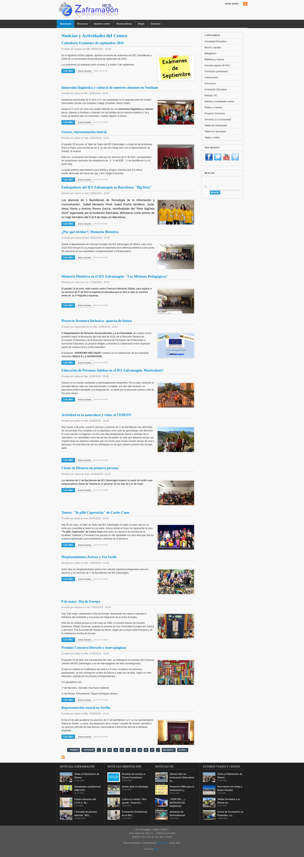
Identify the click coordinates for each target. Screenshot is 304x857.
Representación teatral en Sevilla (85, 708)
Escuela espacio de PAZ (217, 65)
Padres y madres (213, 107)
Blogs (141, 23)
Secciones (65, 23)
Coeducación (211, 77)
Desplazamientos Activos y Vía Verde (89, 557)
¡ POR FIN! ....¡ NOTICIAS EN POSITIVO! (177, 803)
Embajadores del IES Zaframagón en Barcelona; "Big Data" (106, 187)
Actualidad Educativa (215, 41)
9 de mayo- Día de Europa (80, 601)
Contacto (155, 23)
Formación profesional (216, 71)
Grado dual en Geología (135, 786)
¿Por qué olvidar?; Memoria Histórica (90, 232)
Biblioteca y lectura (214, 59)
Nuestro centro (102, 23)
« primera (73, 750)
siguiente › (168, 750)
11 (116, 750)
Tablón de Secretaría (215, 131)
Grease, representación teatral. (84, 132)
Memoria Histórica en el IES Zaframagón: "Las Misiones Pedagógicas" (114, 276)
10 (110, 750)
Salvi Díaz (162, 843)
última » (182, 750)
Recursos (82, 23)
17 (152, 750)
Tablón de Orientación (216, 125)
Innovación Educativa (216, 89)
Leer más (69, 70)
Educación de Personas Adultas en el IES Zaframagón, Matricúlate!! (112, 370)
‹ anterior (88, 750)
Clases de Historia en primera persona (89, 468)
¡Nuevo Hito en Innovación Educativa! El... (182, 777)
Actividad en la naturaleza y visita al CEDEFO (96, 415)
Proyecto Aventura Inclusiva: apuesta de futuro (96, 321)
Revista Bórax (124, 23)
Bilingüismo (210, 53)
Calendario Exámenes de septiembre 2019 (92, 43)
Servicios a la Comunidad (218, 119)
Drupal (157, 849)
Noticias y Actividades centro (219, 101)
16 (146, 750)
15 (140, 750)
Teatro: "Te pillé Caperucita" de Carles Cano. (95, 513)
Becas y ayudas (213, 47)
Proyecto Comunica (215, 113)
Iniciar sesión (231, 3)
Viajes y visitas (212, 137)
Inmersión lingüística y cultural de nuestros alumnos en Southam (109, 87)
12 (122, 750)
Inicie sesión (84, 71)
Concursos (210, 83)
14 (134, 750)
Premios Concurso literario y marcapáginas (93, 648)
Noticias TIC (211, 95)
